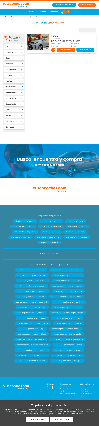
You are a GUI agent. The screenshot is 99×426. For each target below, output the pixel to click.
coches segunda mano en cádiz (31, 296)
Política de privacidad (87, 391)
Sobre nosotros (65, 389)
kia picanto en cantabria (51, 226)
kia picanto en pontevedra (48, 237)
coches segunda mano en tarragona (32, 350)
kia (17, 17)
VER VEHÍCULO (85, 50)
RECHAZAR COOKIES (61, 420)
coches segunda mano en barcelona (32, 291)
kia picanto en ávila (75, 221)
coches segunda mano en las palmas (33, 323)
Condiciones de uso (86, 387)
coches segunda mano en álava (31, 270)
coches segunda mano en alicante (32, 275)
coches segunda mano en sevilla (68, 345)
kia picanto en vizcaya (49, 242)
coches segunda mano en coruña (32, 307)
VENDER (43, 12)
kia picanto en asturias (51, 221)
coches (11, 17)
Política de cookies (86, 393)
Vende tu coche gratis (67, 393)
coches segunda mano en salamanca (32, 345)
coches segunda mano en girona (67, 307)
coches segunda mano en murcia (67, 334)
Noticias (62, 391)
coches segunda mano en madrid (66, 329)
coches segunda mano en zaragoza (67, 361)
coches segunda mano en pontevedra (67, 339)
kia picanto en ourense (20, 237)
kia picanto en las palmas (25, 232)
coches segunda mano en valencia (32, 355)
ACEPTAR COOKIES (37, 420)
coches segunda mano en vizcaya (67, 355)
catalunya (30, 17)
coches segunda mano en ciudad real (31, 302)
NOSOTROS (54, 12)
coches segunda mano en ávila (67, 280)
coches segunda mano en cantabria (66, 296)
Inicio (5, 17)
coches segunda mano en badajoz (31, 286)
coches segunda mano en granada (30, 313)
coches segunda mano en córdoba (68, 302)
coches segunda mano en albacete (66, 270)
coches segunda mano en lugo (31, 329)
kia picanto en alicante (25, 221)
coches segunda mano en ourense (30, 339)
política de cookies (56, 413)
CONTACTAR (66, 50)
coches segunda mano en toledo (68, 350)
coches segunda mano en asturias (33, 280)
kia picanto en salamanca (76, 237)
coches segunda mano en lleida (68, 323)
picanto (22, 17)
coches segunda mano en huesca (32, 318)
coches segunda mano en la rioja (67, 318)
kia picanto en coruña (77, 226)
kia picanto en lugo (51, 232)
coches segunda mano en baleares (67, 286)
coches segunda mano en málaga (32, 334)
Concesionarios (65, 387)
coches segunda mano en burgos (68, 291)
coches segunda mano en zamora (31, 361)
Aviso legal (83, 389)
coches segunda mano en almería (67, 275)
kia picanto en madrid (75, 232)
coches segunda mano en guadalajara (67, 313)
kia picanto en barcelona (23, 226)
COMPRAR (32, 12)
